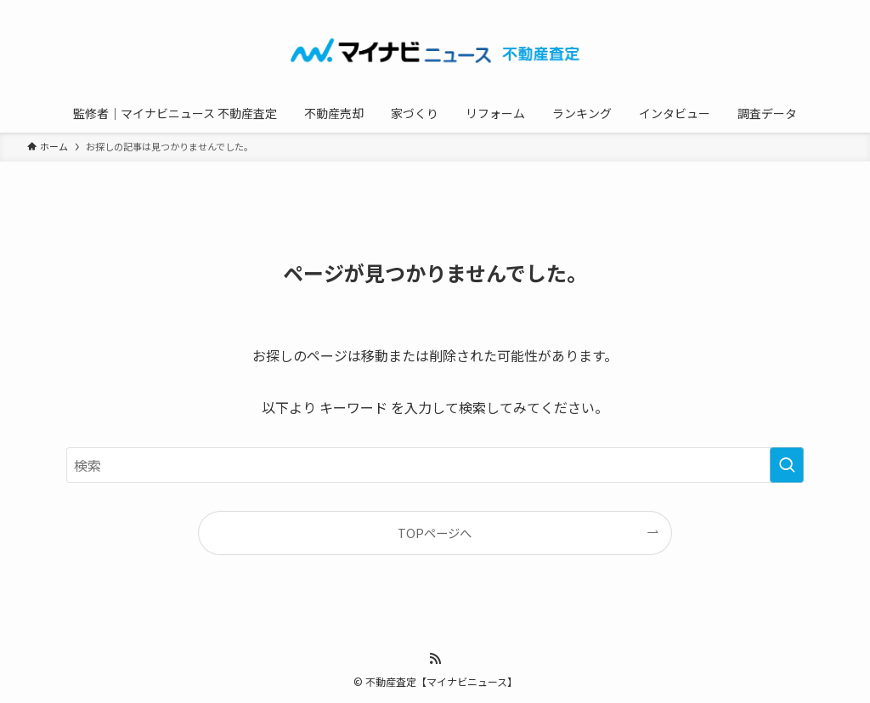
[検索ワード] (435, 465)
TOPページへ (435, 532)
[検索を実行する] (787, 465)
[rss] (435, 658)
